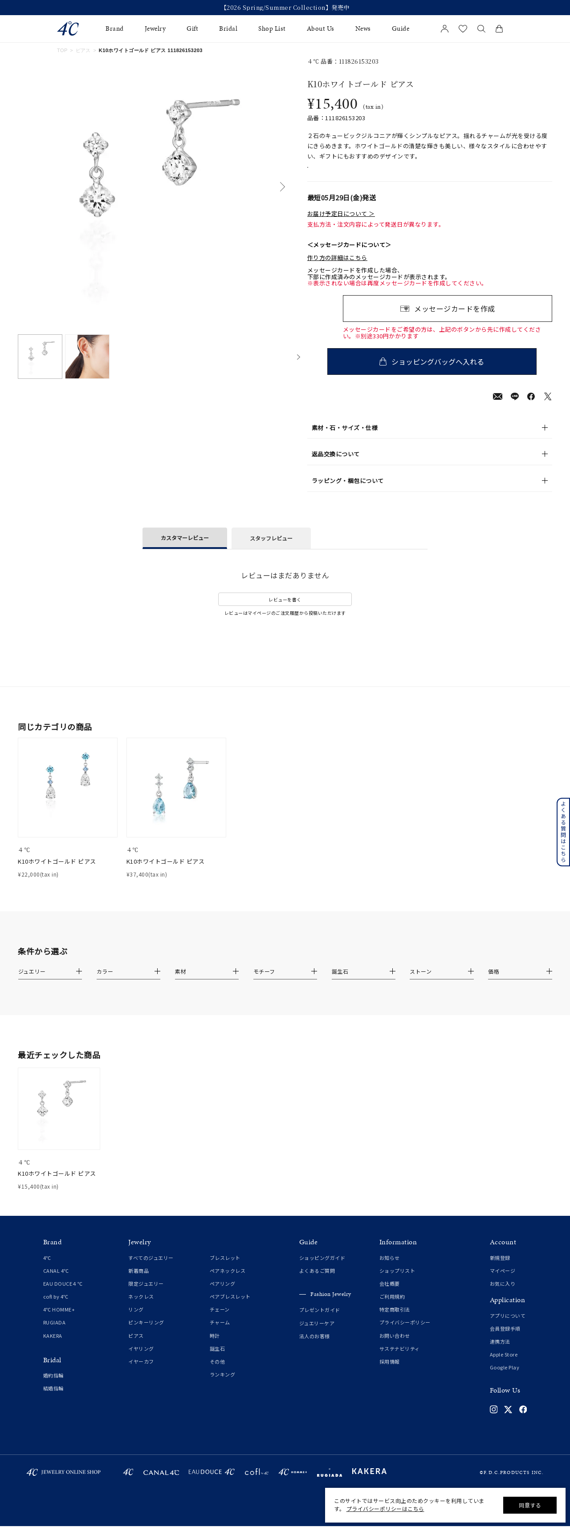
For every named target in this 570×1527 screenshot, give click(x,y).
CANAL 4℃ (56, 1281)
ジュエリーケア (317, 1333)
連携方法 (500, 1352)
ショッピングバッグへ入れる (447, 372)
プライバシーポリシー (405, 1333)
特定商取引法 (394, 1320)
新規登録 (500, 1268)
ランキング (223, 1385)
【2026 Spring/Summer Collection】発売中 (285, 7)
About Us (320, 28)
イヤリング (141, 1359)
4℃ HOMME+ (59, 1320)
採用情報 (389, 1372)
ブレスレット (225, 1268)
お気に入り (503, 1294)
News (363, 28)
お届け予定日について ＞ (341, 224)
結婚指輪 (53, 1398)
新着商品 (138, 1281)
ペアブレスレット (230, 1307)
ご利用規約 (392, 1307)
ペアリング (223, 1294)
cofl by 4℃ (56, 1307)
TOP (62, 50)
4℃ (47, 1268)
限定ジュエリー (146, 1294)
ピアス (83, 50)
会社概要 (389, 1294)
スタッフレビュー (271, 548)
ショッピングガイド (322, 1268)
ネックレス (141, 1307)
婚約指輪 (53, 1386)
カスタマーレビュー (185, 548)
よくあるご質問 (317, 1281)
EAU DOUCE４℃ (63, 1294)
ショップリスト (397, 1281)
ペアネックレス (228, 1281)
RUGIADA (54, 1333)
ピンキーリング (146, 1333)
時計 (215, 1346)
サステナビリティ (399, 1359)
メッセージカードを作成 (454, 319)
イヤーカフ (141, 1372)
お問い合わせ (394, 1346)
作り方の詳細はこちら (337, 268)
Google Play (505, 1378)
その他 (217, 1372)
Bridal (228, 28)
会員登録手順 (505, 1339)
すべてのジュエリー (151, 1268)
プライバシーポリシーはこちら (385, 1508)
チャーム (220, 1333)
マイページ (503, 1281)
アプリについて (508, 1326)
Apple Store (504, 1365)
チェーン (220, 1320)
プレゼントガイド (319, 1320)
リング (136, 1320)
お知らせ (389, 1268)
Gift (192, 28)
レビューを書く (285, 610)
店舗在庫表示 (332, 173)
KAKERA (52, 1346)
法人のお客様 (314, 1346)
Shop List (272, 28)
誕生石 (217, 1359)
